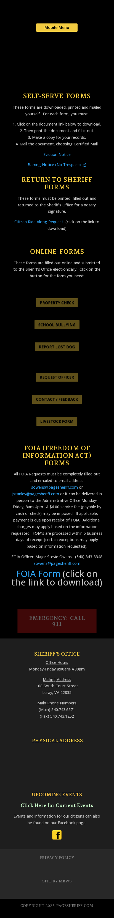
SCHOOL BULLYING (57, 325)
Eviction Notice (57, 154)
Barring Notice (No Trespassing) (57, 164)
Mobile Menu (56, 27)
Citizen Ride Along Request (38, 221)
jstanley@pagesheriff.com (35, 493)
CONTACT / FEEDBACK (57, 399)
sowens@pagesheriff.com (54, 487)
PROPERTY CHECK (57, 302)
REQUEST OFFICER (57, 377)
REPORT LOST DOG (56, 347)
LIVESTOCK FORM (57, 421)
